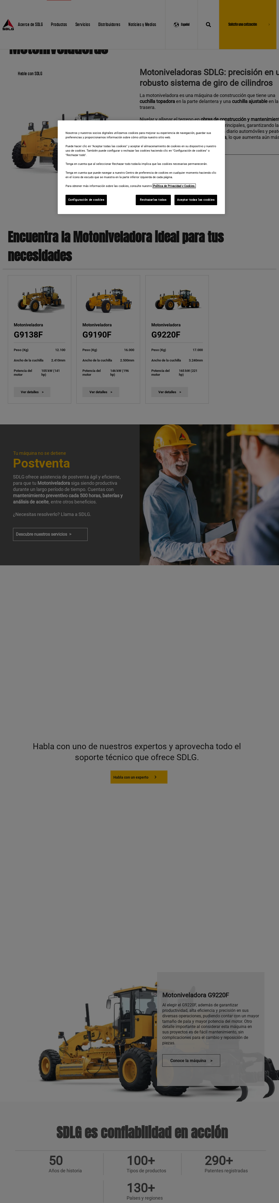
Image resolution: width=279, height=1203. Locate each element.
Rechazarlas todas (153, 200)
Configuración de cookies (86, 200)
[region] (141, 167)
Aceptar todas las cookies (196, 200)
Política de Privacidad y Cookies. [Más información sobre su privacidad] (174, 186)
